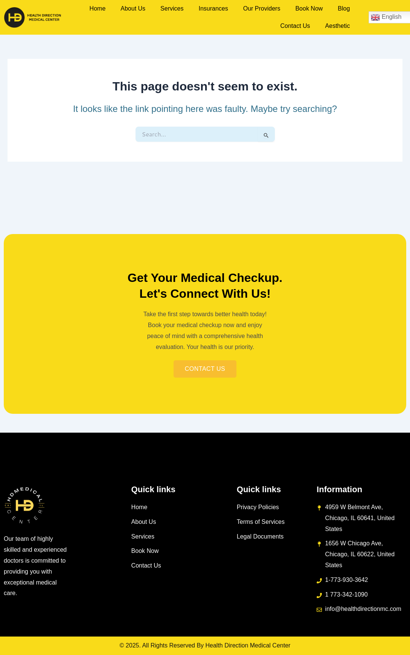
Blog (344, 8)
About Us (132, 8)
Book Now (309, 8)
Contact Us (295, 26)
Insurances (213, 8)
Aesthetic (337, 26)
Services (171, 8)
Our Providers (261, 8)
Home (98, 8)
